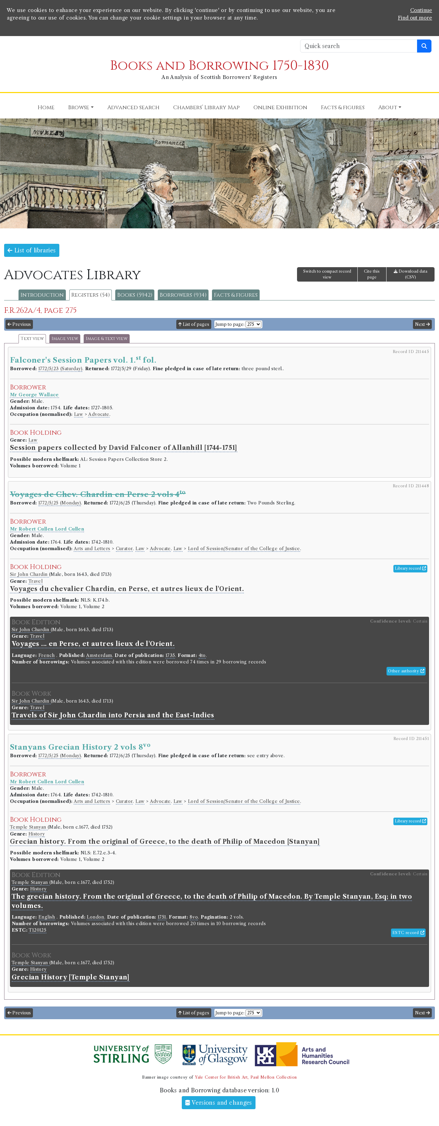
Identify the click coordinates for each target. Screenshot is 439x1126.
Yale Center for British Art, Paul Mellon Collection (246, 1077)
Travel (35, 581)
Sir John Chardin (29, 574)
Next (422, 324)
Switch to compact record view (327, 274)
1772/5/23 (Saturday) (60, 368)
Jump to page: (230, 324)
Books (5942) (134, 295)
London (95, 917)
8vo (194, 917)
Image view (64, 339)
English (46, 917)
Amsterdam (99, 655)
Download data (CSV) (410, 274)
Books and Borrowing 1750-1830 (219, 66)
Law (78, 414)
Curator (124, 548)
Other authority (406, 671)
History (36, 834)
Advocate (98, 414)
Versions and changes (218, 1102)
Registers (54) (90, 295)
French (46, 655)
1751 (162, 917)
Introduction (42, 295)
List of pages (193, 324)
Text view (32, 339)
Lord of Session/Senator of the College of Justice (244, 548)
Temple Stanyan (29, 827)
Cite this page (372, 274)
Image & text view (107, 339)
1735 (170, 655)
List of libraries (32, 250)
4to (202, 655)
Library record (410, 568)
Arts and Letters (92, 548)
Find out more (415, 18)
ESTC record (408, 932)
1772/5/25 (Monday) (59, 502)
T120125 (37, 930)
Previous (19, 324)
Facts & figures (236, 295)
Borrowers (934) (183, 295)
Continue (421, 10)
